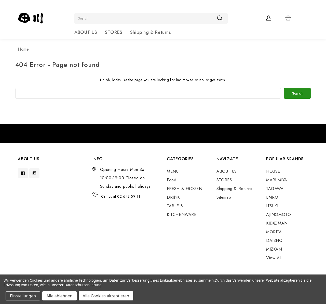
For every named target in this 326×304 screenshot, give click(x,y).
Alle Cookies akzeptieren (106, 296)
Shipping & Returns (150, 32)
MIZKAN (274, 249)
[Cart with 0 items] (291, 17)
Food (171, 180)
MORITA (274, 232)
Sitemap (223, 197)
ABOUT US (85, 32)
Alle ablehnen (59, 296)
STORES (114, 32)
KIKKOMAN (277, 223)
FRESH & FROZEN (184, 189)
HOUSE (273, 171)
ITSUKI (272, 206)
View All (274, 258)
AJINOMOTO (278, 215)
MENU (173, 171)
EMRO (272, 197)
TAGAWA (275, 189)
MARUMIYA (276, 180)
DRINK (173, 197)
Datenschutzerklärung (82, 284)
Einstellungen (23, 296)
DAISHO (274, 240)
